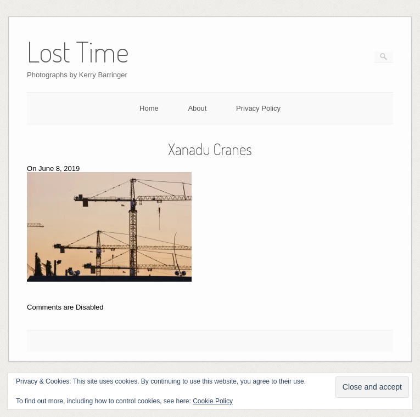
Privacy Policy (258, 108)
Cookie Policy (213, 401)
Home (149, 108)
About (197, 108)
